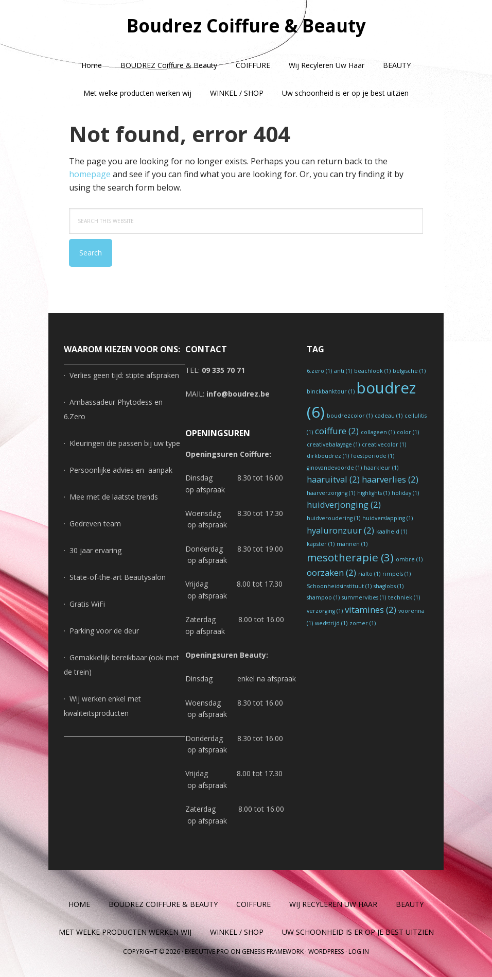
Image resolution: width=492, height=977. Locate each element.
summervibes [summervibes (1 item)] (364, 597)
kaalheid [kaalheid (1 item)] (391, 531)
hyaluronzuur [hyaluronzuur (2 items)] (340, 530)
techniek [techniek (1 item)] (404, 597)
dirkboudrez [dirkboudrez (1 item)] (328, 455)
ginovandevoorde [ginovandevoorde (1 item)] (334, 467)
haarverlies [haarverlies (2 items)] (390, 479)
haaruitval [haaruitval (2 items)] (333, 479)
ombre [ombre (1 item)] (409, 559)
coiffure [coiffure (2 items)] (337, 431)
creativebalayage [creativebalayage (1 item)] (333, 444)
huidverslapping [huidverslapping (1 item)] (387, 518)
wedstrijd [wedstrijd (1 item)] (331, 623)
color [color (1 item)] (408, 432)
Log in (358, 951)
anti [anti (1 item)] (343, 370)
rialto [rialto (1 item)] (369, 573)
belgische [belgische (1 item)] (409, 370)
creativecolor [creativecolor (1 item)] (384, 444)
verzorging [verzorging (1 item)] (325, 610)
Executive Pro (207, 951)
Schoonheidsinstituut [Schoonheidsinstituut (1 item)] (339, 586)
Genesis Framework (273, 951)
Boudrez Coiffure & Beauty (246, 25)
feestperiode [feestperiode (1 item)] (372, 455)
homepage (90, 174)
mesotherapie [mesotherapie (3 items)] (350, 557)
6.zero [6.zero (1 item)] (319, 370)
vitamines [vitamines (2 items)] (370, 609)
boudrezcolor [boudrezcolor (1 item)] (350, 415)
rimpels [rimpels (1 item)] (396, 573)
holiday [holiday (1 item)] (405, 492)
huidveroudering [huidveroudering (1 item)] (333, 518)
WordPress (326, 951)
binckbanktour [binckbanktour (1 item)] (331, 391)
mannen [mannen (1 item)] (352, 543)
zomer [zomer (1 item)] (362, 623)
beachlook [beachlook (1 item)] (372, 370)
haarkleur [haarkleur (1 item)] (381, 467)
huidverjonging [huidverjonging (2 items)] (344, 504)
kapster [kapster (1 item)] (321, 543)
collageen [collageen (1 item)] (378, 432)
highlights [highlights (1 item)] (373, 492)
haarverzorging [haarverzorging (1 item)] (331, 492)
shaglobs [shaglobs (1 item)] (388, 586)
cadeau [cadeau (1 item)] (388, 415)
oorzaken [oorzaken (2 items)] (331, 572)
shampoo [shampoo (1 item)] (323, 597)
